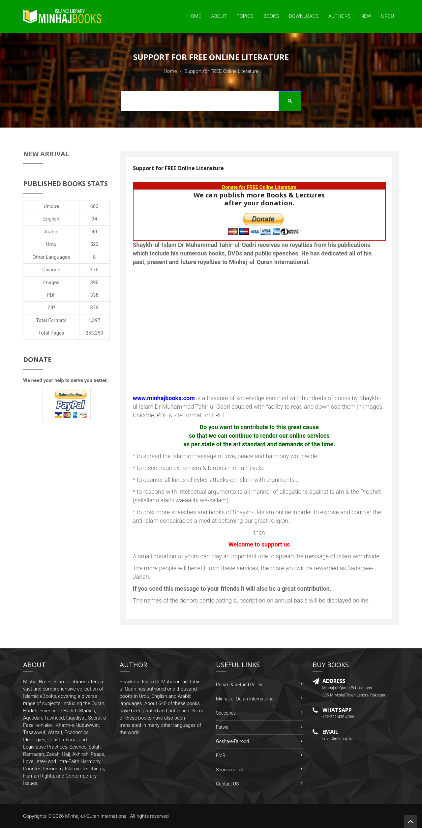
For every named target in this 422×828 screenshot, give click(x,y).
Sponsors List (230, 769)
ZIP (51, 307)
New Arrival (46, 153)
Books (271, 16)
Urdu (387, 16)
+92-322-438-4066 (338, 717)
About (219, 16)
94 (94, 219)
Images (51, 282)
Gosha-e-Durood (232, 741)
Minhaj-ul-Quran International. (97, 816)
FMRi (221, 755)
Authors (339, 16)
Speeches (226, 713)
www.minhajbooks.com (164, 398)
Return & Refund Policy (239, 684)
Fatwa (222, 727)
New (365, 16)
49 (94, 232)
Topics (245, 16)
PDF (51, 295)
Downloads (303, 16)
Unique (51, 206)
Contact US (227, 783)
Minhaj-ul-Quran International (245, 698)
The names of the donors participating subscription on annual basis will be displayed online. (251, 600)
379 (94, 307)
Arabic (51, 232)
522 (94, 244)
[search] (208, 102)
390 (94, 282)
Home (194, 16)
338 (94, 295)
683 (94, 206)
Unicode (51, 270)
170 (94, 270)
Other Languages (51, 257)
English (51, 219)
